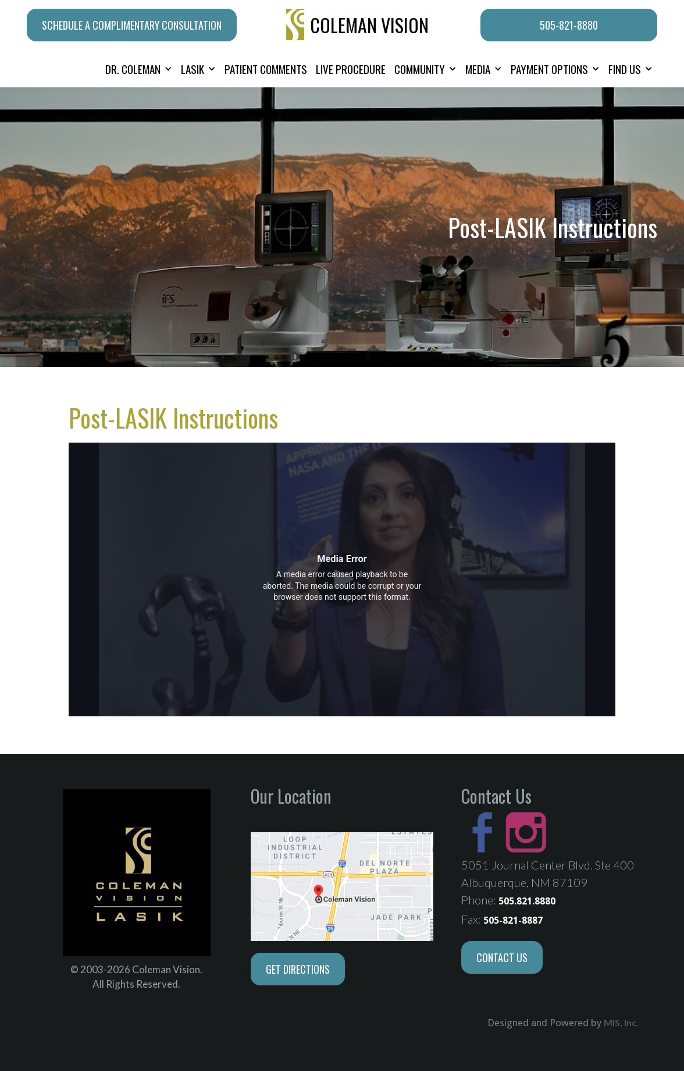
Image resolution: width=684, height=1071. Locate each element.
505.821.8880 (526, 901)
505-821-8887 (513, 920)
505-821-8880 (569, 25)
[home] (359, 25)
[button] (138, 69)
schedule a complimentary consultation (132, 25)
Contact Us (502, 957)
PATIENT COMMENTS (266, 69)
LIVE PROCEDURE (351, 69)
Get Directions (298, 969)
